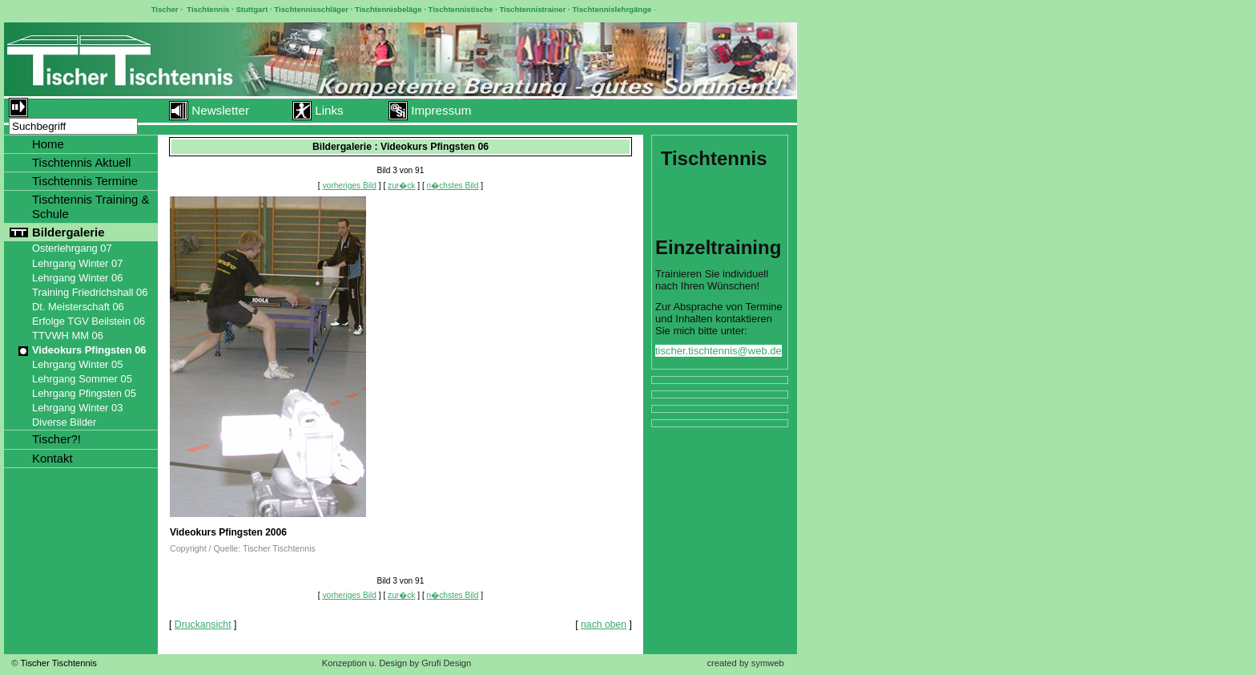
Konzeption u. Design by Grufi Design (397, 663)
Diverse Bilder (64, 422)
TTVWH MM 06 (67, 335)
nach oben (603, 624)
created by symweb (744, 663)
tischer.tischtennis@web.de (718, 351)
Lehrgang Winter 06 (77, 278)
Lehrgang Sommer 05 (82, 379)
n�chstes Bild (453, 185)
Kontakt (52, 458)
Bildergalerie (68, 232)
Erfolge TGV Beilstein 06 (88, 321)
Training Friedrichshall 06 (89, 292)
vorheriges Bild (349, 185)
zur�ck (401, 185)
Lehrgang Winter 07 (77, 263)
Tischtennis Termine (85, 181)
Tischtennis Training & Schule (91, 206)
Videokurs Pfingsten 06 (89, 350)
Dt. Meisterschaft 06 (78, 307)
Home (48, 144)
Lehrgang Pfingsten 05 (84, 393)
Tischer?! (56, 439)
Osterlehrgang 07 (72, 248)
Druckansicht (203, 624)
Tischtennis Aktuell (81, 162)
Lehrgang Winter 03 (77, 408)
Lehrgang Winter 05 (77, 364)
